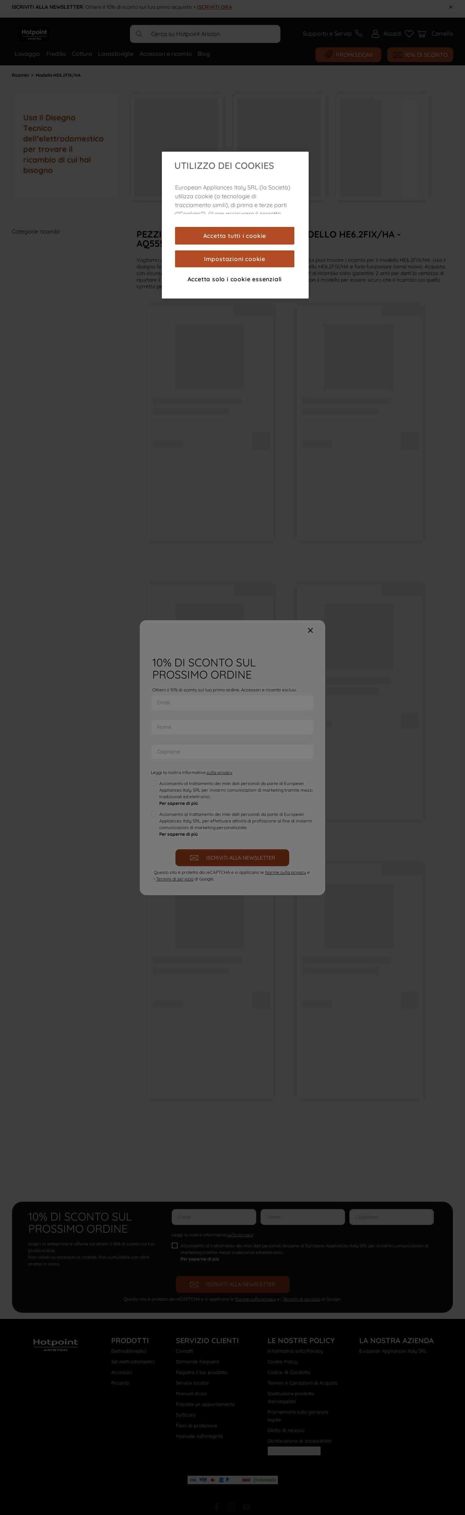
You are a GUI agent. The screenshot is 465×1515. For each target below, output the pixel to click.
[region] (235, 225)
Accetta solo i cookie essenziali (235, 279)
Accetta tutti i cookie (234, 235)
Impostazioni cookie (234, 259)
